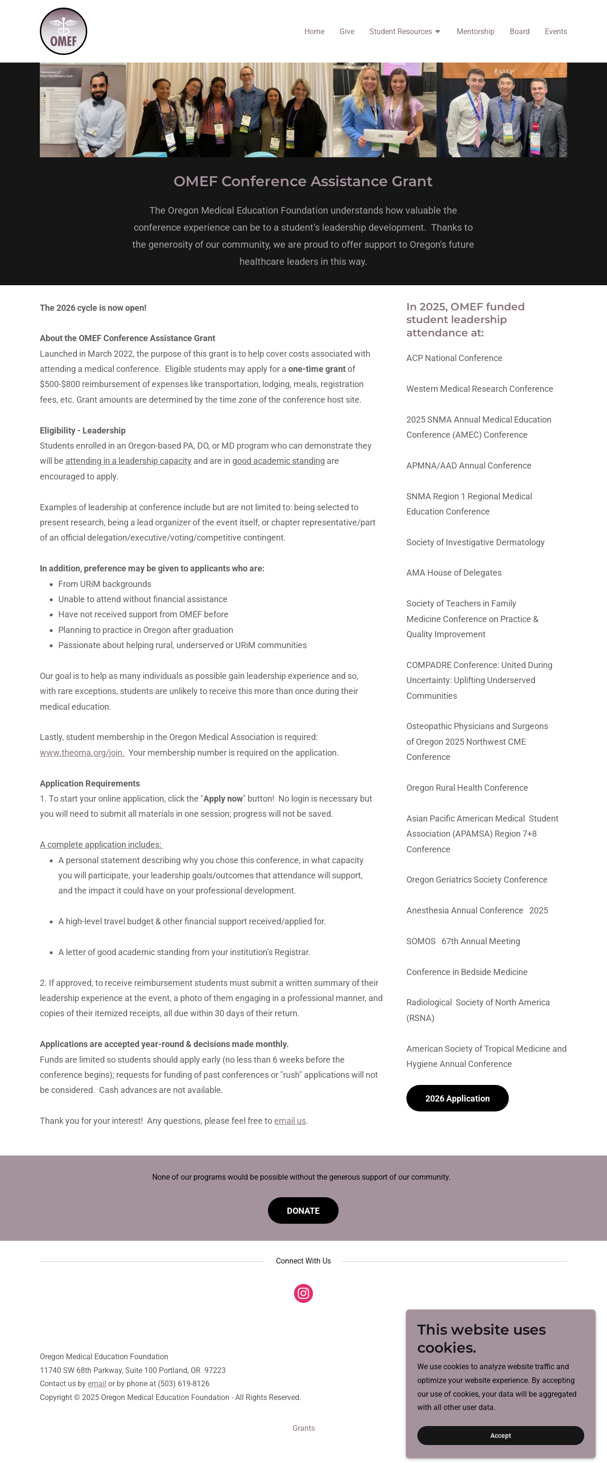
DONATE (303, 1211)
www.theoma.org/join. (82, 753)
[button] (405, 32)
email (97, 1383)
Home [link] (314, 31)
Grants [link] (304, 1428)
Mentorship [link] (476, 31)
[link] (63, 30)
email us (290, 1121)
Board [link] (520, 31)
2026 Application (457, 1098)
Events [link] (556, 31)
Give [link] (347, 31)
